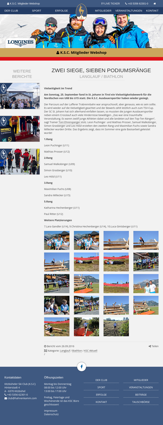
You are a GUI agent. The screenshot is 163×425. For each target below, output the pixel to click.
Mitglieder (103, 10)
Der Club (11, 10)
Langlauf (65, 350)
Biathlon (77, 350)
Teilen (154, 346)
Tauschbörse (141, 402)
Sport (36, 10)
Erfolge (61, 10)
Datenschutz (51, 414)
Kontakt (152, 10)
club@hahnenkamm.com (22, 398)
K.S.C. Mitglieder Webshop (23, 3)
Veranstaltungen (128, 10)
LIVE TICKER (110, 3)
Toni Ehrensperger (70, 122)
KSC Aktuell (90, 350)
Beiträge (141, 394)
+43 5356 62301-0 (138, 3)
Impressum (50, 410)
